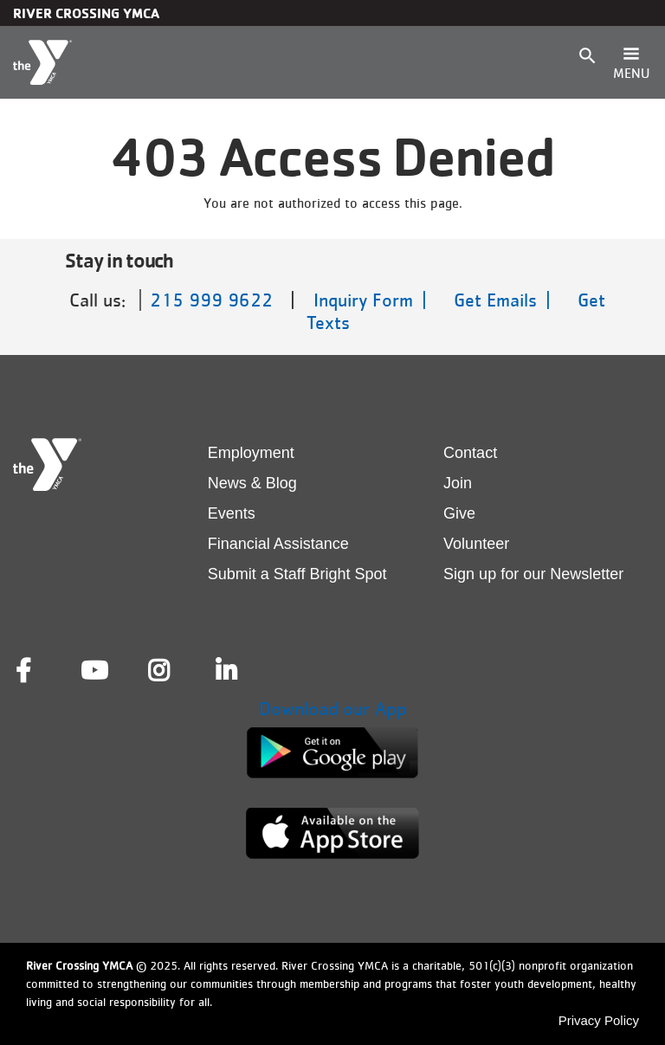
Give (459, 513)
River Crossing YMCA (86, 13)
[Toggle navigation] (631, 62)
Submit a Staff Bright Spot (297, 574)
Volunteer (476, 543)
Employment (251, 452)
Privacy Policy (598, 1020)
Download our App (333, 708)
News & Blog (252, 483)
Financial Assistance (278, 543)
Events (231, 513)
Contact (470, 452)
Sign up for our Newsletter (533, 574)
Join (457, 483)
